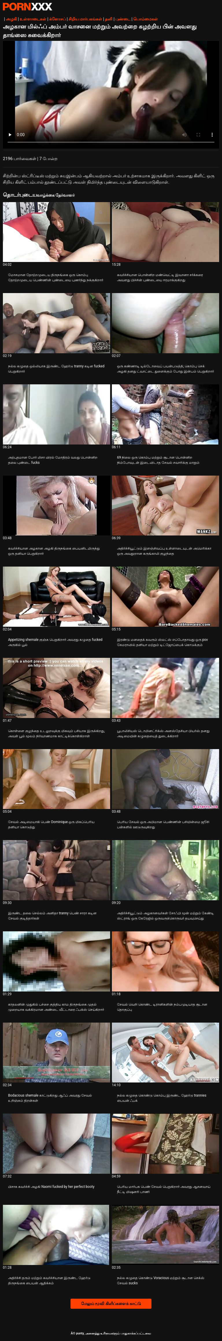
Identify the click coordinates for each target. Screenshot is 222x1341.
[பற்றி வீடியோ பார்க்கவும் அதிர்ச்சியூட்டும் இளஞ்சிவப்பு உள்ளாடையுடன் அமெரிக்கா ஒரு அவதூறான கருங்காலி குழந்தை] (165, 506)
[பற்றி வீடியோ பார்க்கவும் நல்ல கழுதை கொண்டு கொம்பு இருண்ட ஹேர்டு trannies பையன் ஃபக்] (165, 1053)
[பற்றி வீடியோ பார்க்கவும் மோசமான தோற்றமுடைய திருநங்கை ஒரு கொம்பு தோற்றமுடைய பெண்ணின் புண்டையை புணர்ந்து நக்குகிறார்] (56, 232)
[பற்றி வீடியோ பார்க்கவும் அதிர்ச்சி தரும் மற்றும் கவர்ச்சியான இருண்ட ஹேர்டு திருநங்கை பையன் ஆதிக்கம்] (56, 1235)
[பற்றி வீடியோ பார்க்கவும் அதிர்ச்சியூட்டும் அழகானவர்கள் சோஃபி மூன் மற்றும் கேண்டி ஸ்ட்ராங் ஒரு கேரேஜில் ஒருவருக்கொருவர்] (165, 870)
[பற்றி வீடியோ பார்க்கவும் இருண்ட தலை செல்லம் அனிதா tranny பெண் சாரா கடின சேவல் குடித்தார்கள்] (56, 870)
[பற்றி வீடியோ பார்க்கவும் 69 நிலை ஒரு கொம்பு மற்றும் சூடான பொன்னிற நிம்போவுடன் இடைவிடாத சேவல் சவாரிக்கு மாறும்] (165, 414)
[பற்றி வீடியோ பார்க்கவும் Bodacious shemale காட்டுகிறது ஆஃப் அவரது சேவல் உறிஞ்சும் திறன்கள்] (56, 1053)
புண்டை (122, 19)
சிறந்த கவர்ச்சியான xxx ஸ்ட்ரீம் (27, 7)
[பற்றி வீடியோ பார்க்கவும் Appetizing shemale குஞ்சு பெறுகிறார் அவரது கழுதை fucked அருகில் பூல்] (56, 597)
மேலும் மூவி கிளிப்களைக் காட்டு (111, 1303)
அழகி (11, 19)
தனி (108, 19)
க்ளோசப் (57, 19)
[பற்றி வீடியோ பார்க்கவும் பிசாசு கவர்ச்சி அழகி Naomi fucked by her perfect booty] (56, 1144)
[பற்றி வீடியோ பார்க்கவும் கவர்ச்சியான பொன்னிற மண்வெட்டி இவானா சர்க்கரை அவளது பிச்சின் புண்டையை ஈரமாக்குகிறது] (165, 232)
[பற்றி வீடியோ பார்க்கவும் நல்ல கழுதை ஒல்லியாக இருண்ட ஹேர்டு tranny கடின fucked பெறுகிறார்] (56, 323)
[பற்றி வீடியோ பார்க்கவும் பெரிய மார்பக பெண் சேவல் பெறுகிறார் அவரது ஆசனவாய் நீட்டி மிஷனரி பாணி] (165, 1144)
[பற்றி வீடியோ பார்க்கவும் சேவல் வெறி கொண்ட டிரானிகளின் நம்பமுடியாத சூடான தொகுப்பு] (165, 961)
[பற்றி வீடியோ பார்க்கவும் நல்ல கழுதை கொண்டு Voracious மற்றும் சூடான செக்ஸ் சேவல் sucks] (165, 1235)
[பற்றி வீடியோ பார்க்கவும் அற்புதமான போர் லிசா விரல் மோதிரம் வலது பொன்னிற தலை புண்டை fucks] (56, 414)
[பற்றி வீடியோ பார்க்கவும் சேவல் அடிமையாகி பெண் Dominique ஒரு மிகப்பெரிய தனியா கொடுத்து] (56, 779)
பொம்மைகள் (145, 19)
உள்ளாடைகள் (33, 19)
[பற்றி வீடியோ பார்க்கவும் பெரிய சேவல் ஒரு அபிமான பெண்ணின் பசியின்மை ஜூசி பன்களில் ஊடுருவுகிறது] (165, 779)
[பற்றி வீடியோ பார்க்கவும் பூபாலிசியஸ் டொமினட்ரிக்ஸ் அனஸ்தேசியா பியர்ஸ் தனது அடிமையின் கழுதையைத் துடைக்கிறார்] (165, 688)
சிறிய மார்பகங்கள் (85, 19)
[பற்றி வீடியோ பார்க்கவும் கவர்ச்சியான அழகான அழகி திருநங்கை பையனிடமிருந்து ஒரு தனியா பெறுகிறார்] (56, 506)
